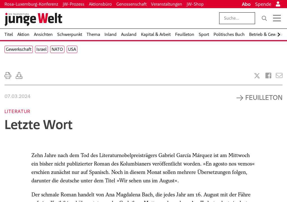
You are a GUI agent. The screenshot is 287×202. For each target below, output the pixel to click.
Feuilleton (264, 97)
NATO (57, 49)
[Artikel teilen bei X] (257, 76)
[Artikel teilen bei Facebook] (268, 76)
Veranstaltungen (166, 4)
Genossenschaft (131, 4)
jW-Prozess (73, 4)
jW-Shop (195, 4)
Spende (263, 4)
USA (72, 49)
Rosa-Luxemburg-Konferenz (31, 4)
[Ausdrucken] (7, 76)
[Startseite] (33, 19)
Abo (246, 4)
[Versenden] (279, 76)
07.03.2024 (17, 96)
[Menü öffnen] (277, 18)
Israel (41, 49)
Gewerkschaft (18, 49)
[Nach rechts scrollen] (279, 34)
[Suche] (264, 18)
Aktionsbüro (100, 4)
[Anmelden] (278, 4)
